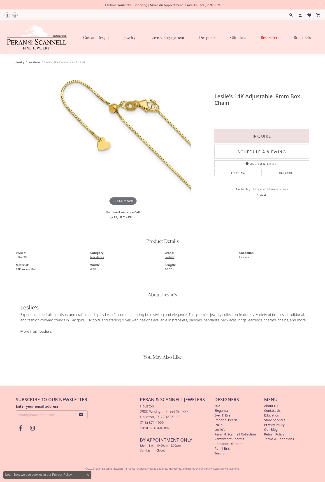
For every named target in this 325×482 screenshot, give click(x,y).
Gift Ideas (238, 37)
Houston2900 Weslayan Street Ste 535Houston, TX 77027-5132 (164, 417)
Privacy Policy (62, 474)
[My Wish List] (309, 15)
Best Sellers (270, 37)
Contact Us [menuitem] (272, 410)
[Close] (320, 5)
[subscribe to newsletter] (81, 415)
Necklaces (34, 62)
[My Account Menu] (300, 15)
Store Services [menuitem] (274, 420)
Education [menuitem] (271, 415)
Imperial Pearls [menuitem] (225, 420)
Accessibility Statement (226, 468)
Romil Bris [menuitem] (222, 448)
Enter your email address (37, 406)
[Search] (291, 15)
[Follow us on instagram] (15, 15)
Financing (140, 4)
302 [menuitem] (217, 406)
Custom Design (96, 37)
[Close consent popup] (87, 474)
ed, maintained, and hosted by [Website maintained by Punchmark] (182, 468)
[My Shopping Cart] (318, 15)
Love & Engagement (167, 37)
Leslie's (169, 257)
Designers (207, 37)
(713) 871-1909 (210, 4)
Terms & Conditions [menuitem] (279, 439)
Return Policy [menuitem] (274, 434)
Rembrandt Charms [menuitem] (229, 439)
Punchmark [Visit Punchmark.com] (205, 468)
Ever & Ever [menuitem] (223, 415)
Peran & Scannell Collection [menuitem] (235, 434)
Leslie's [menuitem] (219, 429)
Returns (286, 172)
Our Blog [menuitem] (271, 429)
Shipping (238, 172)
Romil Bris (302, 37)
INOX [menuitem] (218, 425)
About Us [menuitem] (271, 406)
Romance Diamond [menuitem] (229, 444)
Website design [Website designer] (156, 468)
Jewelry (129, 37)
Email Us (191, 4)
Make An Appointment (166, 4)
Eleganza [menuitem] (221, 410)
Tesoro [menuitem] (219, 453)
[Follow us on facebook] (7, 15)
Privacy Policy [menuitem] (274, 425)
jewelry (20, 62)
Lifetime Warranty (118, 4)
